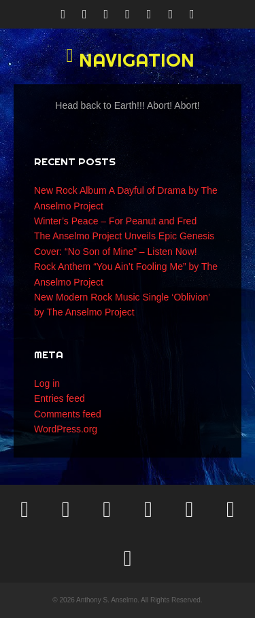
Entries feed (59, 398)
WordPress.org (65, 429)
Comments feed (67, 414)
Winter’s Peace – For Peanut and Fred (115, 221)
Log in (47, 383)
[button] (127, 60)
